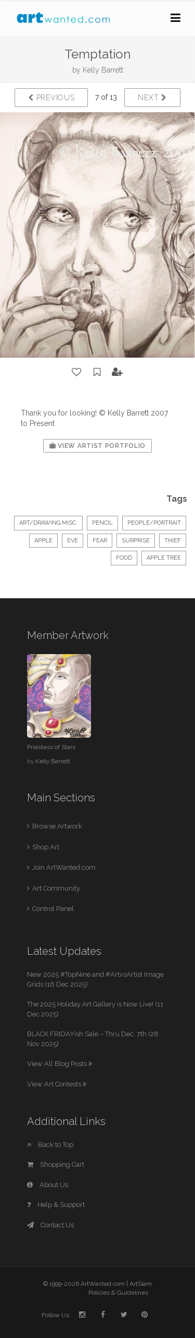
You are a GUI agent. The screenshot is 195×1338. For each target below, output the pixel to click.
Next (152, 97)
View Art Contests (56, 1084)
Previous (51, 97)
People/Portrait (154, 522)
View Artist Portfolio (97, 445)
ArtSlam (140, 1283)
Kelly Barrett (103, 70)
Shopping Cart (55, 1164)
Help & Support (56, 1205)
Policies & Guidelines (118, 1292)
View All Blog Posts (59, 1064)
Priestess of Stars (51, 747)
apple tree (164, 557)
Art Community (56, 888)
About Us (47, 1185)
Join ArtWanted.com (64, 867)
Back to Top (50, 1144)
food (124, 557)
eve (72, 540)
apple (43, 540)
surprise (136, 540)
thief (172, 540)
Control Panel (53, 909)
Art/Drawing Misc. (48, 522)
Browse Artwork (57, 826)
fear (100, 540)
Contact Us (50, 1225)
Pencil (102, 522)
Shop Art (45, 847)
